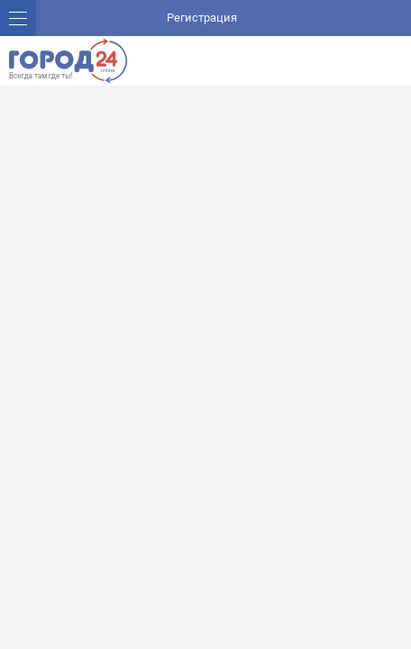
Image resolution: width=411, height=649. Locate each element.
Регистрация (202, 17)
